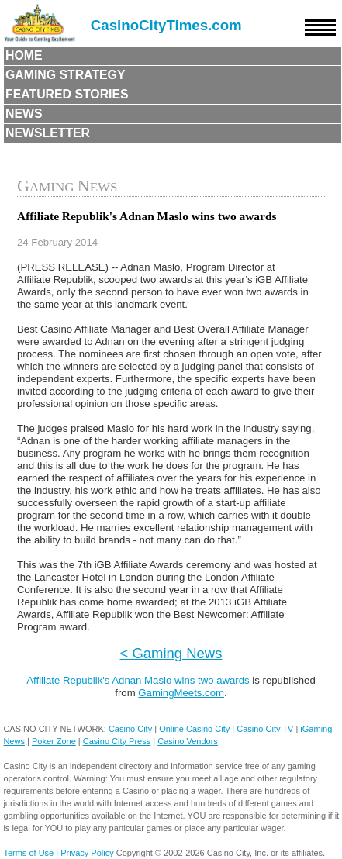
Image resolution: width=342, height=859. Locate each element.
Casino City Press (116, 741)
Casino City (130, 728)
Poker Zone (54, 741)
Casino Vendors (187, 741)
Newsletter (47, 133)
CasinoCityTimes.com (166, 25)
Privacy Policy (86, 852)
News (24, 113)
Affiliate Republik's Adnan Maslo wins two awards (137, 680)
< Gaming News (171, 653)
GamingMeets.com (181, 693)
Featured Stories (67, 94)
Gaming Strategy (65, 74)
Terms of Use (28, 852)
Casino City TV (265, 728)
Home (24, 55)
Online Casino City (194, 728)
